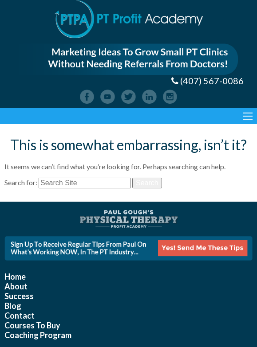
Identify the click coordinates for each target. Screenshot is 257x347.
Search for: (20, 182)
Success (19, 296)
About (16, 286)
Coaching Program (37, 335)
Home (15, 276)
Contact (19, 315)
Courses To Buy (32, 325)
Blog (12, 306)
